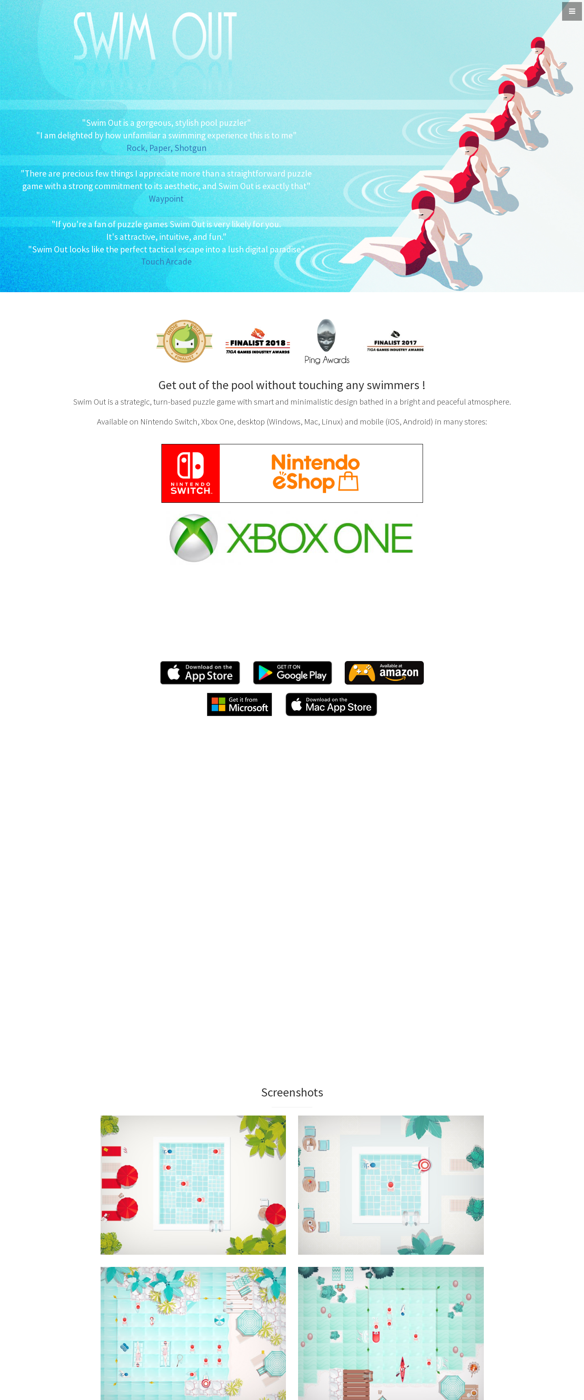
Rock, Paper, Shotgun (166, 147)
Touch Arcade (166, 261)
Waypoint (166, 198)
